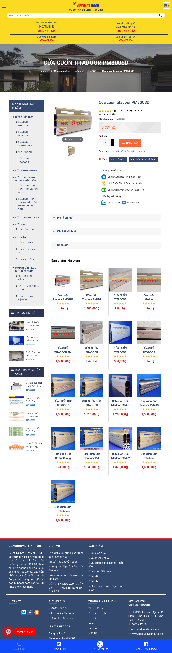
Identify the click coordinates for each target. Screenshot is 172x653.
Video (91, 623)
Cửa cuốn (137, 110)
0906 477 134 (46, 31)
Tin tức (92, 618)
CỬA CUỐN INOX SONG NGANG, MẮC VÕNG (28, 189)
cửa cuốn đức (118, 159)
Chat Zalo (101, 646)
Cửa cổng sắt (26, 229)
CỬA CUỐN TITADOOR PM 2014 (62, 350)
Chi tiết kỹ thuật (64, 231)
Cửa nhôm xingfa (26, 170)
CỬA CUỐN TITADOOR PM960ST (91, 350)
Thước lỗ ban (96, 608)
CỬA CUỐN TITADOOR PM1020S (120, 297)
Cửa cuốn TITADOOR (135, 151)
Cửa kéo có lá (26, 259)
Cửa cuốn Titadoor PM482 (91, 297)
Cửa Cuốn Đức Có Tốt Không (63, 456)
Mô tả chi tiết (62, 217)
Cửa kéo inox (25, 242)
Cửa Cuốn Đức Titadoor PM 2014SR (91, 456)
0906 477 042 (126, 31)
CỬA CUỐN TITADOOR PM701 (120, 350)
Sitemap (93, 628)
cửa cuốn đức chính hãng (143, 159)
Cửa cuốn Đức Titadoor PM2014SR (149, 456)
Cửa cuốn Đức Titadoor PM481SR (63, 509)
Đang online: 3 (57, 633)
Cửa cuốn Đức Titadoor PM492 (120, 456)
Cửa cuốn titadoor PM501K (63, 297)
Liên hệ (92, 632)
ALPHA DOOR (25, 152)
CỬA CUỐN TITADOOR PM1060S (149, 350)
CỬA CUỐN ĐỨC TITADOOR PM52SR (91, 403)
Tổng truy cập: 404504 (62, 638)
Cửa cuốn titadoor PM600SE (149, 297)
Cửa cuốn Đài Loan (27, 217)
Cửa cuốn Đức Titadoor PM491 (120, 403)
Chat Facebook (147, 646)
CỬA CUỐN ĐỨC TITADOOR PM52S (63, 403)
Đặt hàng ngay (130, 143)
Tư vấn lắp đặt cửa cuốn (63, 561)
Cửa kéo (20, 237)
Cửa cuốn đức (24, 117)
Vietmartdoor (131, 202)
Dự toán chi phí (97, 613)
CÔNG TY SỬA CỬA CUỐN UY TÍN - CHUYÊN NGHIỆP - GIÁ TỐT (66, 587)
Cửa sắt (20, 224)
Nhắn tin (59, 646)
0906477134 (110, 202)
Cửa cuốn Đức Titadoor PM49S (149, 403)
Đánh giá (59, 245)
